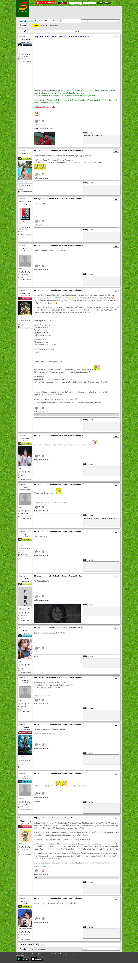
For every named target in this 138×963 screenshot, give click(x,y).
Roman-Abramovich (25, 201)
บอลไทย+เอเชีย (54, 26)
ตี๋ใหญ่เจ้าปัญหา (25, 821)
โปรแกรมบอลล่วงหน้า (45, 954)
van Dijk (25, 579)
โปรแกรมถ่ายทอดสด (32, 954)
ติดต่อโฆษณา (71, 954)
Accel (25, 534)
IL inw (25, 631)
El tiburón (25, 487)
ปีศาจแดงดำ (25, 39)
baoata (36, 414)
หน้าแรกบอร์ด (44, 26)
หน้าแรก (18, 954)
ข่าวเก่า (24, 954)
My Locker (88, 133)
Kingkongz (25, 438)
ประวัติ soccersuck (62, 954)
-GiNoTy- (25, 153)
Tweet (51, 128)
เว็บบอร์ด (54, 954)
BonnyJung (25, 680)
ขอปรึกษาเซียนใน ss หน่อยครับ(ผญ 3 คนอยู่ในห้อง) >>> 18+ (101, 518)
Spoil (37, 352)
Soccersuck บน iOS (45, 217)
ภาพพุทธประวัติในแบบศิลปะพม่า (93, 135)
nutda (35, 877)
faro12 (25, 248)
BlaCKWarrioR (25, 293)
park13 (25, 776)
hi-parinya (25, 727)
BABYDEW (25, 901)
